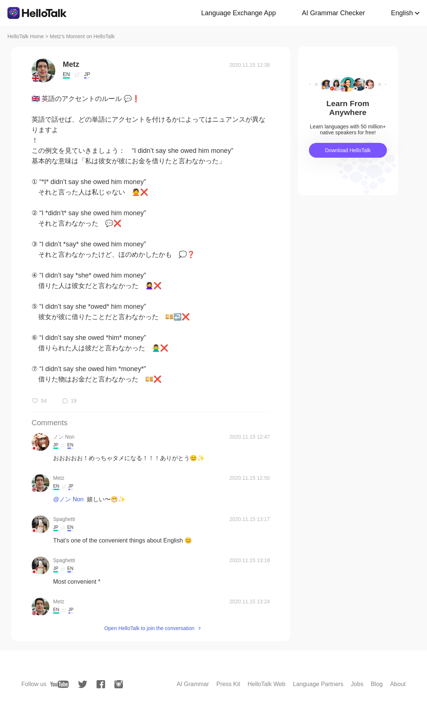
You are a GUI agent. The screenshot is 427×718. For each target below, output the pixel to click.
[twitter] (82, 684)
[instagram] (118, 684)
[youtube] (59, 684)
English (402, 13)
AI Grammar (193, 684)
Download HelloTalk (348, 150)
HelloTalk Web (267, 684)
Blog (377, 684)
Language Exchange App (238, 13)
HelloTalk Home (25, 36)
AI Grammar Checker (333, 13)
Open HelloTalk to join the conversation (149, 628)
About (398, 684)
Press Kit (228, 684)
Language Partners (318, 684)
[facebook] (101, 684)
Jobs (357, 684)
